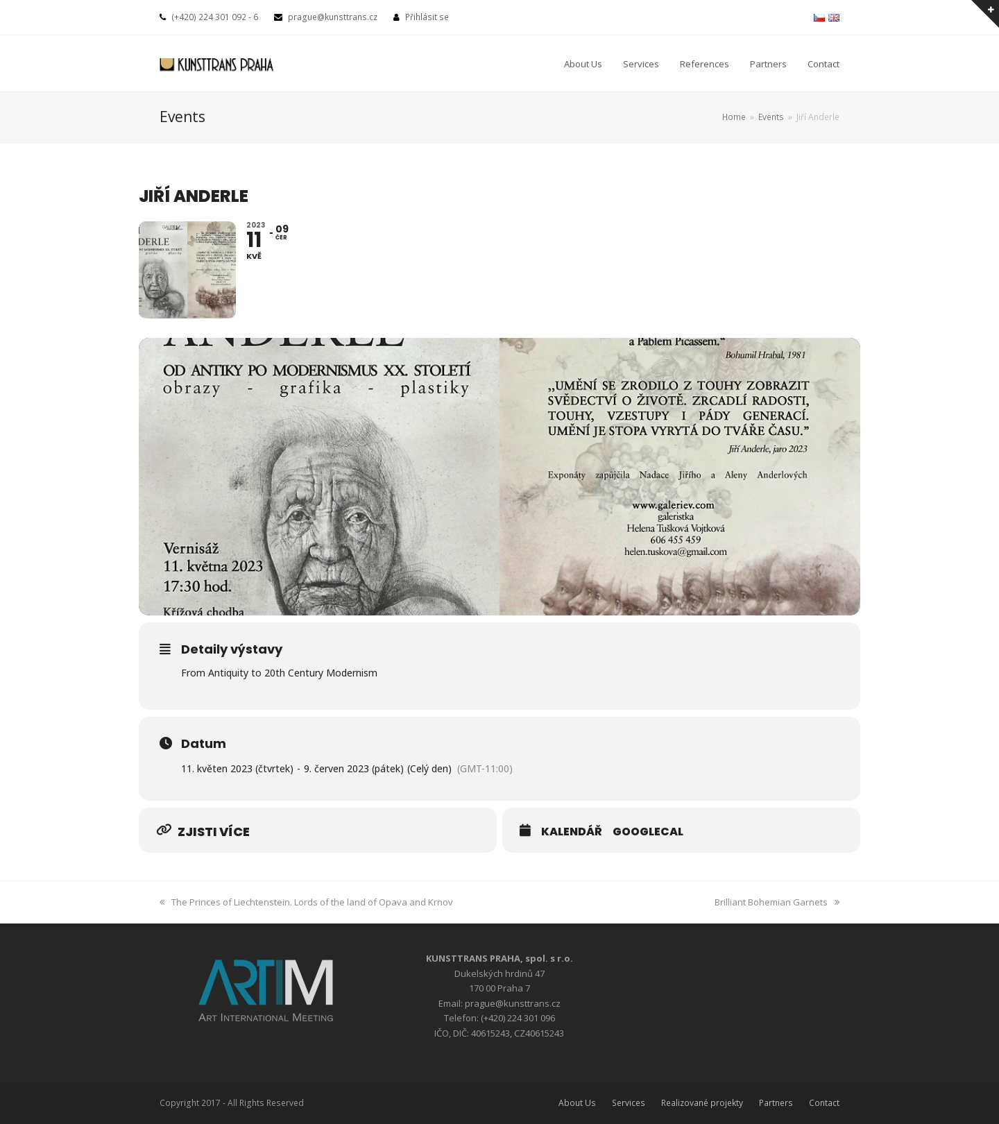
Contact (824, 1103)
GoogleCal (648, 832)
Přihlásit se (427, 17)
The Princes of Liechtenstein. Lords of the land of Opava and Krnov (306, 902)
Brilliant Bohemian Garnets (777, 902)
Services (628, 1103)
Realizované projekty (702, 1103)
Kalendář (571, 832)
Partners (776, 1103)
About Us (577, 1103)
